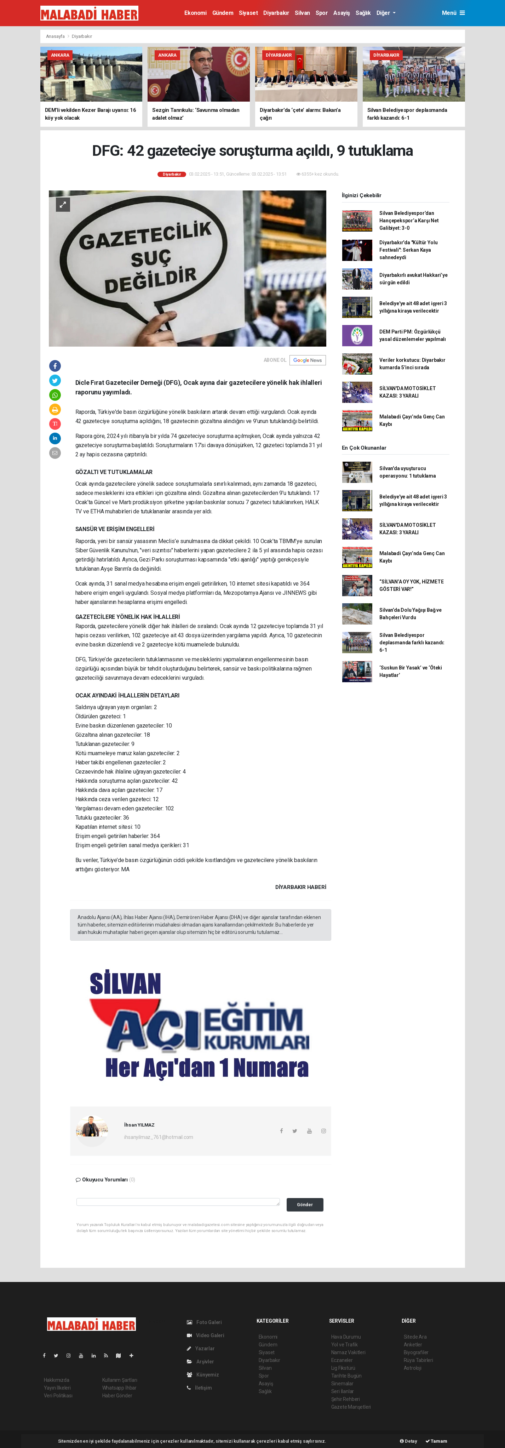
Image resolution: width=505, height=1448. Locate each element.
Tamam (436, 1441)
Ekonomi (195, 13)
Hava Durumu (346, 1337)
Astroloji (412, 1368)
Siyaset (248, 13)
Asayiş (341, 13)
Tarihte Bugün (346, 1376)
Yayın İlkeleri (57, 1388)
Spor (322, 13)
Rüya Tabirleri (418, 1360)
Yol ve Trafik (344, 1344)
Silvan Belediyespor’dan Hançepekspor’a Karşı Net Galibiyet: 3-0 (408, 220)
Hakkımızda (56, 1380)
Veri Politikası (58, 1395)
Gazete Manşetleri (351, 1407)
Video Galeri (205, 1335)
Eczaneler (342, 1360)
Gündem (223, 13)
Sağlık (363, 13)
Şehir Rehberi (345, 1399)
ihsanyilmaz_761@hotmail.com (158, 1137)
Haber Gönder (117, 1395)
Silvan (302, 13)
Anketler (413, 1344)
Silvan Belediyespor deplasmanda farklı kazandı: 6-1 (411, 642)
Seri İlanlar (342, 1391)
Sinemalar (342, 1383)
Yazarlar (201, 1348)
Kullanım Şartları (119, 1380)
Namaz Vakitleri (348, 1352)
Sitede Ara (415, 1337)
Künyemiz (203, 1375)
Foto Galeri (204, 1322)
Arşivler (200, 1361)
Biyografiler (416, 1352)
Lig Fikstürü (343, 1368)
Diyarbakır (276, 13)
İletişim (199, 1388)
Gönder (305, 1204)
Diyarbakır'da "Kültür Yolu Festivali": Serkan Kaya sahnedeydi (408, 250)
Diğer (384, 13)
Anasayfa (56, 36)
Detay (408, 1441)
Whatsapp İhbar (119, 1388)
